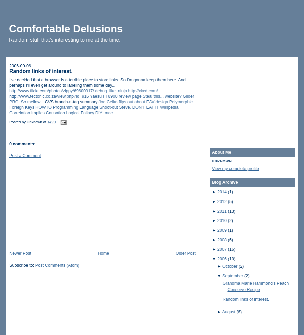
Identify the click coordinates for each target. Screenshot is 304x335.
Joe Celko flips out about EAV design (133, 101)
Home (103, 253)
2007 (222, 249)
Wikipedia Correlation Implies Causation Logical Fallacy (93, 110)
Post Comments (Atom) (57, 265)
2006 (222, 258)
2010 (222, 220)
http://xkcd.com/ (143, 90)
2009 (222, 230)
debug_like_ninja (111, 90)
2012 (222, 201)
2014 (222, 191)
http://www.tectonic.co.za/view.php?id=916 (49, 96)
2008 (222, 239)
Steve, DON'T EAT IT (139, 107)
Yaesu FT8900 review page (116, 96)
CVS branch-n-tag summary (71, 101)
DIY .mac (104, 112)
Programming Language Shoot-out (85, 107)
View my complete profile (235, 168)
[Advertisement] (59, 203)
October (229, 266)
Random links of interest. (41, 71)
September (232, 275)
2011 (222, 211)
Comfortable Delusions (66, 29)
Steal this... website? (162, 96)
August (228, 311)
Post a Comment (25, 155)
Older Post (185, 253)
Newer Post (20, 253)
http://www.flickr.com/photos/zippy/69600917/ (51, 90)
